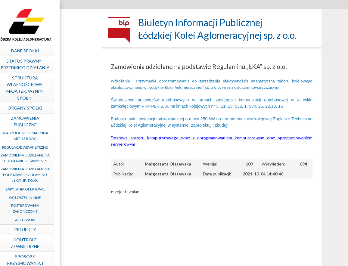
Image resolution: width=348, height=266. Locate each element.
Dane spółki (64, 50)
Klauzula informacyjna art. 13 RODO (64, 136)
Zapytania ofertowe (64, 189)
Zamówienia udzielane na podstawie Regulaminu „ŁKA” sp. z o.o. (64, 175)
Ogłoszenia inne (64, 197)
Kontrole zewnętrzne (64, 243)
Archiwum (64, 220)
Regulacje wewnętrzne (64, 147)
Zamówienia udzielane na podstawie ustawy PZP (64, 158)
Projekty (64, 229)
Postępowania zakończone (64, 208)
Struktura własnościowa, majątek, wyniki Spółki (64, 88)
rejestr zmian (127, 191)
